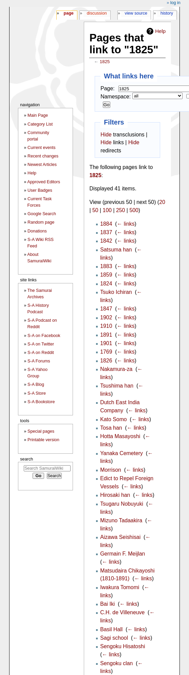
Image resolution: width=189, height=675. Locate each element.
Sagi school (114, 638)
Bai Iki (107, 604)
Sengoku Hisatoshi (122, 646)
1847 (106, 309)
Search (26, 459)
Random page (40, 222)
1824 (106, 283)
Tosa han (111, 428)
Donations (37, 231)
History (166, 13)
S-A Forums (38, 361)
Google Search (41, 213)
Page (68, 13)
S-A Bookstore (41, 401)
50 (95, 210)
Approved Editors (43, 182)
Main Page (37, 115)
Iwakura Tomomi (119, 587)
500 (133, 210)
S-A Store (36, 393)
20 (162, 202)
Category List (40, 124)
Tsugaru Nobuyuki (121, 504)
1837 (106, 232)
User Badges (39, 190)
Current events (41, 147)
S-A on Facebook (43, 335)
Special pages (40, 431)
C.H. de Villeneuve (122, 612)
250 (120, 210)
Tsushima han (116, 386)
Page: (107, 88)
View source (136, 13)
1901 (106, 343)
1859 (106, 275)
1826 (106, 360)
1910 (106, 326)
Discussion (97, 13)
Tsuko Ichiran (116, 292)
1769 (106, 352)
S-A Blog (35, 384)
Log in (175, 2)
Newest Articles (42, 164)
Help (160, 31)
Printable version (43, 439)
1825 (105, 61)
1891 (106, 335)
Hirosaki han (115, 495)
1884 (106, 224)
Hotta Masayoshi (120, 436)
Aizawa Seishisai (120, 537)
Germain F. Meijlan (122, 554)
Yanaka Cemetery (121, 453)
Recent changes (42, 156)
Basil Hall (111, 629)
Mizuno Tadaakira (121, 520)
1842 (106, 241)
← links (126, 224)
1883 (106, 266)
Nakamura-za (116, 369)
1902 (106, 317)
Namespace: (115, 96)
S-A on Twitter (40, 344)
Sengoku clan (116, 663)
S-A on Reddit (40, 352)
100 (107, 210)
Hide (106, 134)
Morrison (110, 470)
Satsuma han (116, 249)
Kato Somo (113, 419)
